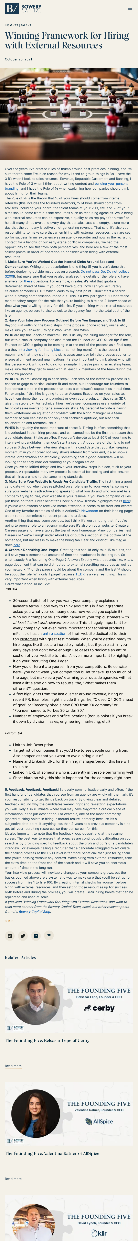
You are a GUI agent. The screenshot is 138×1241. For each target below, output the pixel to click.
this (15, 403)
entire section (54, 633)
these (28, 281)
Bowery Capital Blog (34, 912)
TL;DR (80, 574)
